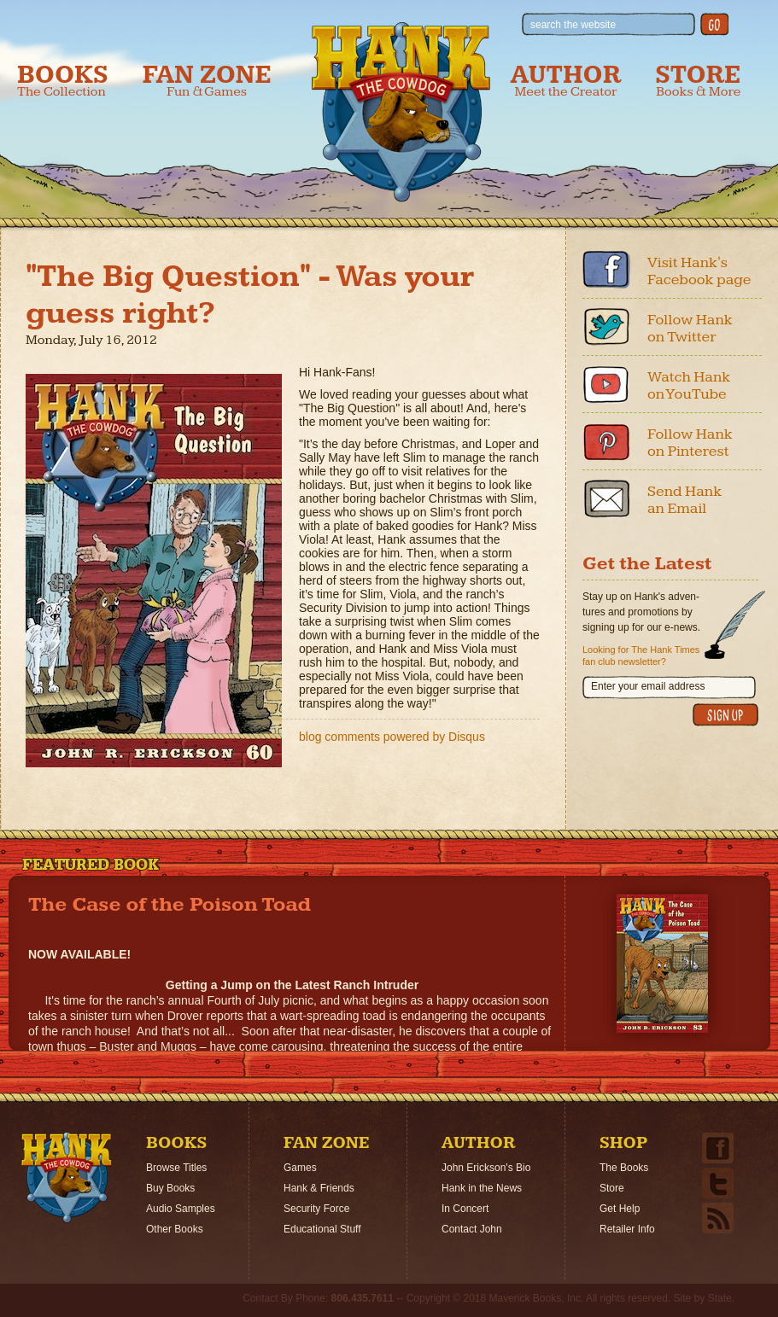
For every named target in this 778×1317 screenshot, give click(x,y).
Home (66, 1178)
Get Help (620, 1209)
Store (697, 81)
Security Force (316, 1209)
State (720, 1298)
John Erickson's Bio (486, 1168)
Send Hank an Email (684, 499)
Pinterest (606, 441)
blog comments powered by (392, 736)
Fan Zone (207, 81)
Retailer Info (627, 1229)
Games (300, 1168)
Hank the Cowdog (401, 111)
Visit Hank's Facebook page (699, 270)
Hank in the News (482, 1188)
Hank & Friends (319, 1188)
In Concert (465, 1209)
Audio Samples (180, 1209)
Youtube (606, 384)
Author (566, 81)
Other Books (174, 1229)
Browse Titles (176, 1168)
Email (606, 498)
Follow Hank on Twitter (690, 328)
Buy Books (170, 1188)
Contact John (472, 1229)
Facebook (606, 269)
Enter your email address (648, 686)
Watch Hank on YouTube (688, 385)
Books (62, 81)
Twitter (606, 327)
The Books (624, 1168)
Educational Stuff (322, 1229)
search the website (573, 25)
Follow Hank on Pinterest (690, 442)
